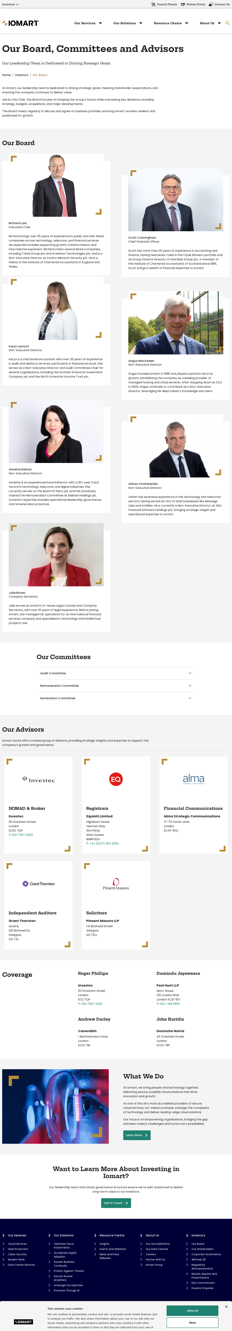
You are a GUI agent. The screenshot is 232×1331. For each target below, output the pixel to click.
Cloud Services (17, 1244)
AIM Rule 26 (199, 1259)
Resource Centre (168, 23)
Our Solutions (125, 23)
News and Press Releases (109, 1256)
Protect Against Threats (69, 1271)
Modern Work (16, 1259)
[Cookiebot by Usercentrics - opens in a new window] (23, 1324)
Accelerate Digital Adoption (65, 1254)
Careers (151, 1254)
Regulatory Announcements (202, 1266)
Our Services (85, 23)
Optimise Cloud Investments (64, 1245)
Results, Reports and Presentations (204, 1275)
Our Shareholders (203, 1249)
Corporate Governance (206, 1254)
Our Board (198, 1244)
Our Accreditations (158, 1244)
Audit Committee (53, 673)
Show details (190, 1323)
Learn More (134, 1135)
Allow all (192, 1288)
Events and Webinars (113, 1249)
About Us (207, 23)
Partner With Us (155, 1259)
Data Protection (18, 1249)
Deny (192, 1300)
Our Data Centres (157, 1249)
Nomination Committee (57, 698)
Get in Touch (113, 1203)
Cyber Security (17, 1254)
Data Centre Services (21, 1265)
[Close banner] (226, 1284)
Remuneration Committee (59, 686)
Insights (104, 1244)
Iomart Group (154, 1265)
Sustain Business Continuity (64, 1263)
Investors (8, 4)
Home (6, 75)
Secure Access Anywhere (63, 1278)
